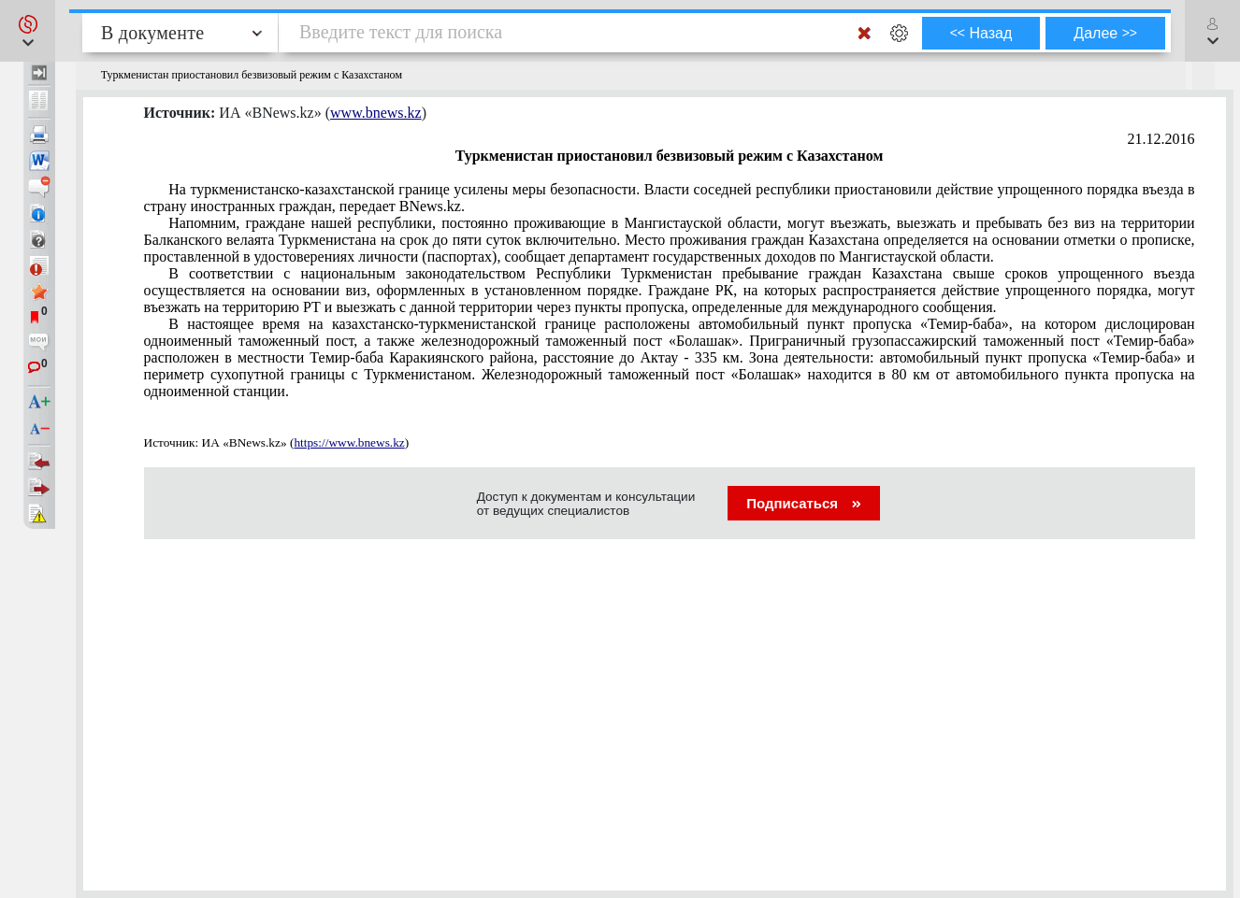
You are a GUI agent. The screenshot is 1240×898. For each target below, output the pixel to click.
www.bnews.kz (376, 113)
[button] (27, 31)
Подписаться (803, 503)
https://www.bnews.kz (349, 442)
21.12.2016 (1161, 139)
